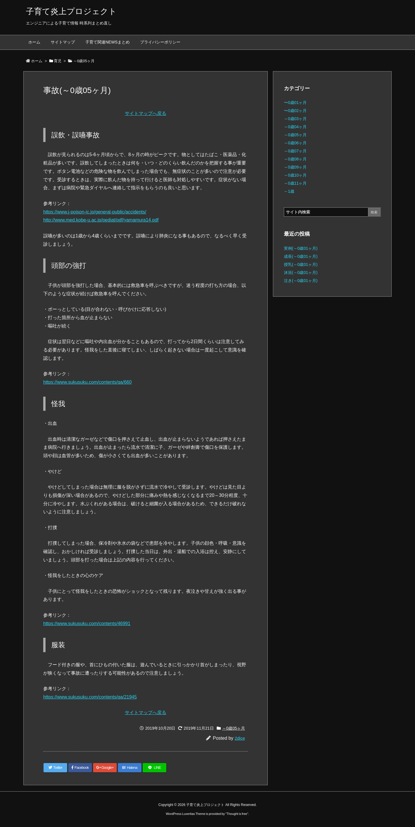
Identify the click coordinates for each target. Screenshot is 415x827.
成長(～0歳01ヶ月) (301, 256)
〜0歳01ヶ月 (295, 102)
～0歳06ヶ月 (295, 143)
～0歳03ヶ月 (295, 118)
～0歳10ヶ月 (295, 175)
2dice (240, 738)
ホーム (36, 61)
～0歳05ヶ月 (84, 61)
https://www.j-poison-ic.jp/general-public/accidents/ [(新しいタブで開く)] (94, 211)
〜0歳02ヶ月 (295, 110)
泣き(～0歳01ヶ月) (301, 280)
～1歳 (289, 191)
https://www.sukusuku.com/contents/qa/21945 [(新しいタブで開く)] (90, 696)
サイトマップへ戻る (145, 113)
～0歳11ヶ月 (295, 183)
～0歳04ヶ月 (295, 126)
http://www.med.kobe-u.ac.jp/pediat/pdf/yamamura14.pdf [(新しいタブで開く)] (101, 219)
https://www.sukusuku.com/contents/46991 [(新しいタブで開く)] (86, 623)
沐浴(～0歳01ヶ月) (301, 272)
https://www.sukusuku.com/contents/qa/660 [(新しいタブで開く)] (87, 382)
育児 (57, 61)
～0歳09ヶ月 (295, 167)
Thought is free (237, 813)
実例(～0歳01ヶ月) (301, 248)
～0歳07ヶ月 (295, 151)
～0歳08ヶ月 (295, 159)
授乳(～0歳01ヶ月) (301, 264)
